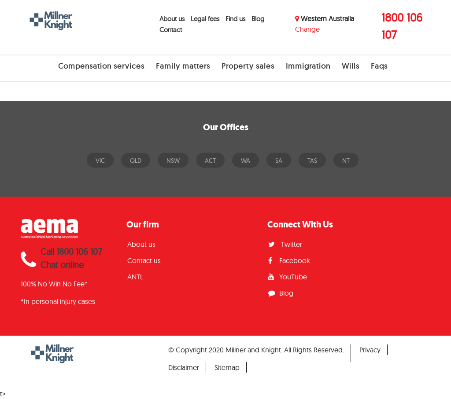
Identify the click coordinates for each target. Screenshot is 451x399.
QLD (135, 161)
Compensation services (101, 65)
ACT (210, 161)
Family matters (183, 65)
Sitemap (227, 367)
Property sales (248, 65)
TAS (312, 161)
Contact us (144, 260)
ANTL (135, 276)
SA (278, 161)
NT (346, 161)
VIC (100, 161)
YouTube (287, 276)
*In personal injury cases (58, 301)
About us (172, 19)
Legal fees (205, 19)
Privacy (370, 349)
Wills (350, 65)
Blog (257, 19)
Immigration (308, 65)
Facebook (289, 260)
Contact (170, 30)
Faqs (379, 65)
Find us (235, 19)
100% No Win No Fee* (54, 283)
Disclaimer (183, 367)
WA (245, 161)
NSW (173, 161)
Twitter (285, 244)
